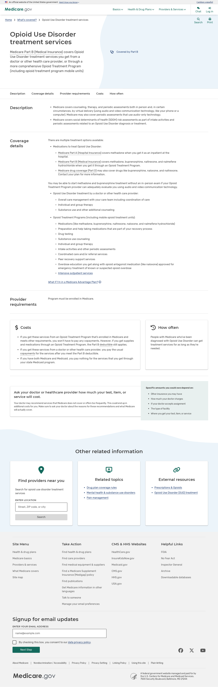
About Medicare (20, 663)
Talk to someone (71, 597)
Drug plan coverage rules (102, 487)
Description (17, 93)
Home (8, 19)
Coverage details (43, 93)
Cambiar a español (205, 2)
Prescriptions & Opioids (168, 487)
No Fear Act (168, 558)
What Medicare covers (26, 571)
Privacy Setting (99, 663)
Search (41, 517)
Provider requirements (75, 93)
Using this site (139, 663)
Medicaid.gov (119, 564)
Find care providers (73, 558)
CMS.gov (117, 571)
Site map (18, 577)
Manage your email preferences (81, 603)
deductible (106, 344)
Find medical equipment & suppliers (83, 564)
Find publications (72, 581)
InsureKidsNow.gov (123, 558)
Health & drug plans (24, 552)
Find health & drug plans (76, 552)
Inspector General (171, 564)
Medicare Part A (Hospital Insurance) (79, 152)
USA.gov (117, 583)
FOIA (164, 552)
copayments (27, 353)
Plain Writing (157, 663)
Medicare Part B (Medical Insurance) (36, 52)
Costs (99, 93)
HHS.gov (117, 577)
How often (116, 93)
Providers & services (25, 564)
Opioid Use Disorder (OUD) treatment (176, 492)
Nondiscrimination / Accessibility (50, 663)
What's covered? (27, 19)
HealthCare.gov (121, 552)
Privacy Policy (79, 663)
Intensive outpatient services (75, 273)
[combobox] (41, 507)
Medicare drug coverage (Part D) (77, 170)
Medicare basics (22, 558)
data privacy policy (79, 642)
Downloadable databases (176, 577)
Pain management (97, 497)
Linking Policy (119, 663)
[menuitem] (117, 9)
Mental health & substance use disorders (111, 492)
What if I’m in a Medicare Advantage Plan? (74, 282)
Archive (165, 571)
